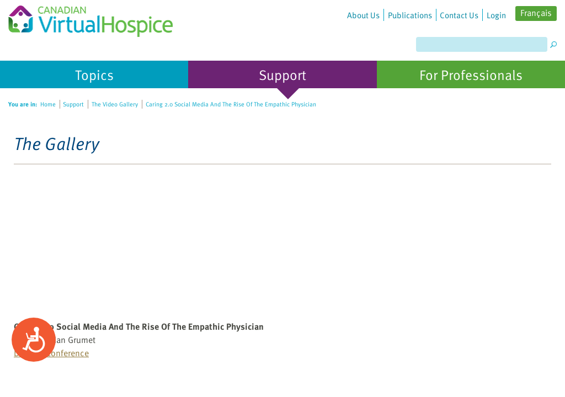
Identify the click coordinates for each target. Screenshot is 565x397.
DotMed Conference (51, 353)
